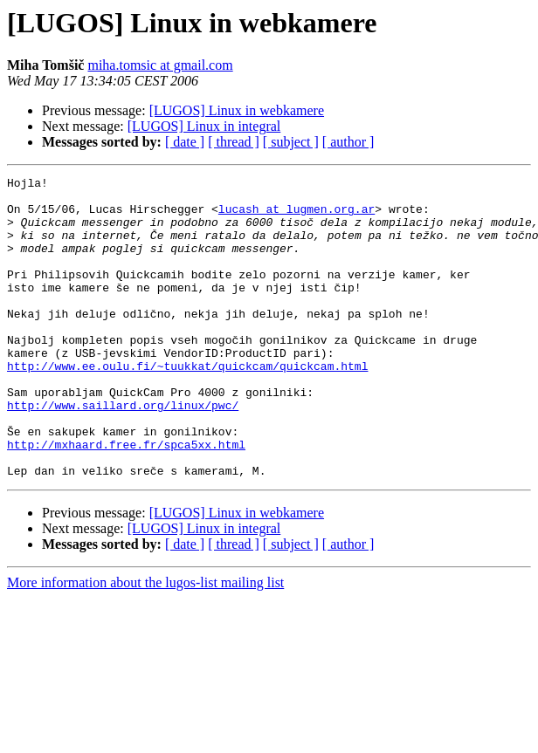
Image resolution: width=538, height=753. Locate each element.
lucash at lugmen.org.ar (296, 216)
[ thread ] (233, 141)
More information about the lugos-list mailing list (145, 642)
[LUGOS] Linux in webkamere (236, 110)
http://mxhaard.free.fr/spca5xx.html (126, 499)
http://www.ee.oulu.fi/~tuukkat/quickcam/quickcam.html (187, 405)
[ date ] (184, 141)
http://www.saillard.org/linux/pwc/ (122, 452)
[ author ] (348, 141)
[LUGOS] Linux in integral (204, 126)
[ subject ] (291, 141)
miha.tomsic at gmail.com (159, 65)
